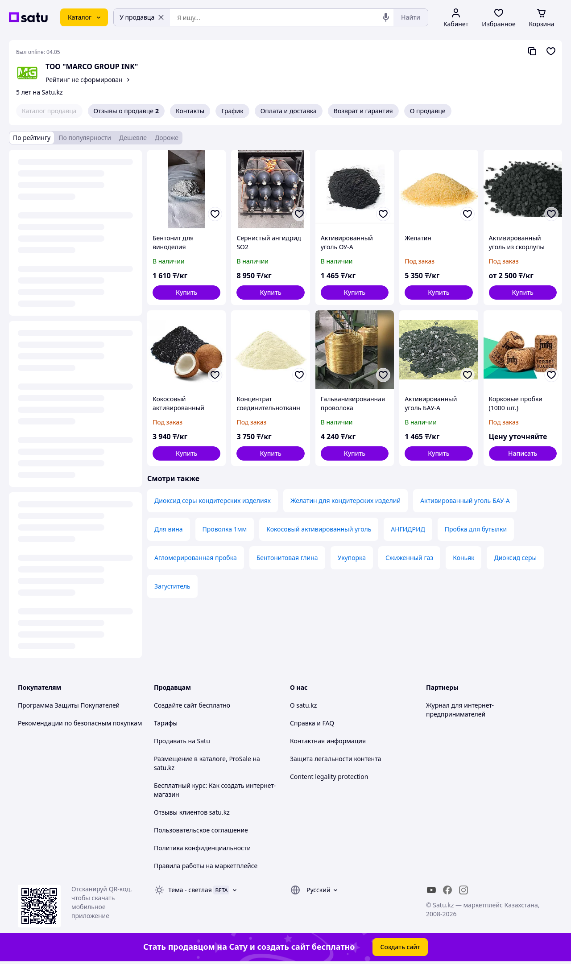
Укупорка (352, 557)
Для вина (168, 529)
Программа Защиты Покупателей (69, 705)
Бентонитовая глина (287, 557)
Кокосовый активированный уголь (318, 529)
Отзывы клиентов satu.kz (192, 812)
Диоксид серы (515, 557)
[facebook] (447, 890)
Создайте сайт (175, 705)
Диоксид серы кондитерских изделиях (212, 500)
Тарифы (166, 723)
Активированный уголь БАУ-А (465, 500)
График (232, 111)
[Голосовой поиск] (385, 17)
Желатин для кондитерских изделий (345, 500)
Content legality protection (329, 776)
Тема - (190, 890)
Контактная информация (328, 741)
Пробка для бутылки (476, 529)
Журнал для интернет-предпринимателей (460, 709)
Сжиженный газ (409, 557)
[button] (186, 292)
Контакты (190, 111)
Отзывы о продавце (126, 111)
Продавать (170, 741)
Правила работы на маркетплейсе (205, 865)
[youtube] (431, 890)
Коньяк (463, 557)
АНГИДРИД (408, 529)
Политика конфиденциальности (202, 848)
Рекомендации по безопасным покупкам (80, 723)
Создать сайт (400, 947)
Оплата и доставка (289, 111)
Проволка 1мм (225, 529)
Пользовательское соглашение (201, 830)
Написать (522, 453)
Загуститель (172, 586)
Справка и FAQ (312, 723)
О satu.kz (303, 705)
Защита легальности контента (335, 758)
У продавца (142, 17)
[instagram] (463, 890)
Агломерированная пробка (195, 557)
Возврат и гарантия (363, 111)
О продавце (428, 111)
